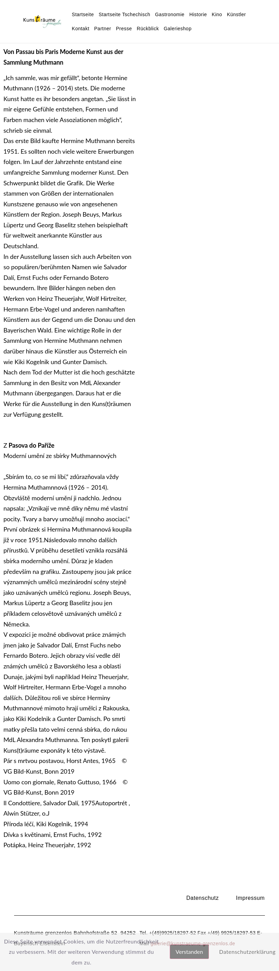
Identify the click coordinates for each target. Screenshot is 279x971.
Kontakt (80, 28)
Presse (124, 28)
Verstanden (189, 951)
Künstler (236, 14)
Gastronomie (170, 14)
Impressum (250, 898)
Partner (102, 28)
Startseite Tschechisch (124, 14)
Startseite (83, 14)
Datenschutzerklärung (247, 951)
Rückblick (148, 28)
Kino (217, 14)
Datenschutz (202, 898)
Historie (198, 14)
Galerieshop (177, 28)
